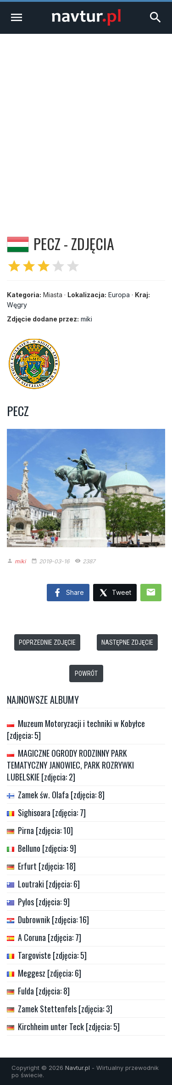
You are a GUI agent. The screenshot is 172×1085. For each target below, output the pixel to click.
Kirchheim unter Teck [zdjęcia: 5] (69, 1026)
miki (86, 319)
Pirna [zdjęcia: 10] (45, 830)
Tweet (115, 593)
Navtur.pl (77, 1067)
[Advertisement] (86, 124)
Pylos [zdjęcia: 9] (44, 902)
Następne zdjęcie (127, 642)
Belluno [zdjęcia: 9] (47, 848)
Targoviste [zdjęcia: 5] (52, 955)
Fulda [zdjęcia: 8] (44, 991)
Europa (119, 295)
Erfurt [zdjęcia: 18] (47, 866)
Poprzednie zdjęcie (47, 642)
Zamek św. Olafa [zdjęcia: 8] (61, 795)
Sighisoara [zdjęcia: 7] (52, 812)
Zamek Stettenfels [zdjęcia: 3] (65, 1009)
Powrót (86, 673)
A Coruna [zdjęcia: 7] (49, 937)
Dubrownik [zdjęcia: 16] (53, 919)
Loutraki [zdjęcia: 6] (49, 884)
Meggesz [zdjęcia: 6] (49, 973)
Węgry (17, 305)
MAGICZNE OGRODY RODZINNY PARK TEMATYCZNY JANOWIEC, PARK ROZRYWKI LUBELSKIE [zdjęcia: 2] (70, 765)
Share (68, 593)
